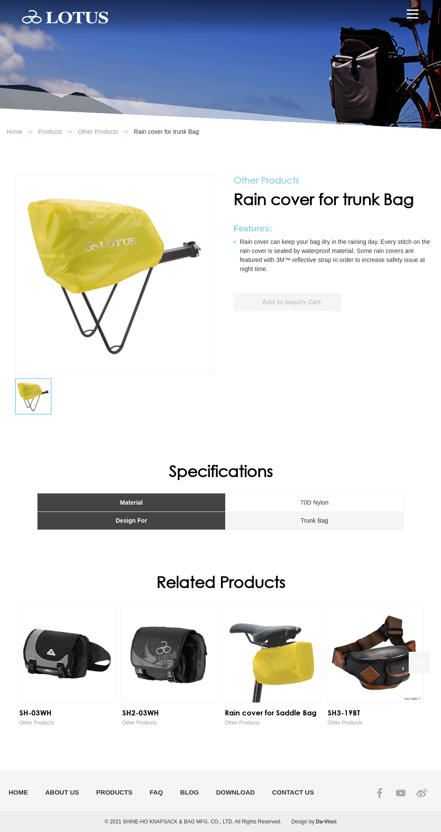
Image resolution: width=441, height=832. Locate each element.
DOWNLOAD (235, 792)
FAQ (156, 792)
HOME (18, 792)
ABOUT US (62, 792)
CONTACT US (293, 792)
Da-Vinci (326, 822)
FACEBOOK (379, 793)
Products (50, 131)
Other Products (98, 131)
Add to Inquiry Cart (291, 301)
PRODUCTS (114, 792)
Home (14, 131)
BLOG (189, 792)
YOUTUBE (400, 793)
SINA (421, 793)
